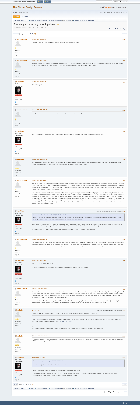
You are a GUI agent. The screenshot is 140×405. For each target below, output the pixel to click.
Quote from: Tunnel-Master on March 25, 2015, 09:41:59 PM (50, 215)
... (28, 34)
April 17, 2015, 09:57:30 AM (38, 357)
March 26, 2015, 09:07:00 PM (40, 239)
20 (32, 34)
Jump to (102, 392)
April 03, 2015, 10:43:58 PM (40, 288)
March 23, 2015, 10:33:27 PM (39, 131)
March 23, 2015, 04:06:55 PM (39, 81)
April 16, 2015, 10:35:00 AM (40, 336)
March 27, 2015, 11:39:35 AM (39, 260)
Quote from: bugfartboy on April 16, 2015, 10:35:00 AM (48, 361)
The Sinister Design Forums (27, 7)
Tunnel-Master (21, 39)
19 (30, 34)
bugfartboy (20, 159)
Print (124, 34)
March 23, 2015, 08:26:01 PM (40, 109)
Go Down (16, 34)
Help (113, 403)
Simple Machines (25, 403)
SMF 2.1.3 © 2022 (16, 403)
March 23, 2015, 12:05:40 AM (39, 60)
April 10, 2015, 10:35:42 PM (38, 310)
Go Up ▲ (126, 403)
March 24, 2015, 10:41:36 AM (40, 159)
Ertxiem (70, 20)
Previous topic (113, 29)
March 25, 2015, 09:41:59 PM (39, 180)
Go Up (15, 384)
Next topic (123, 29)
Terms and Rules (119, 403)
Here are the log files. (66, 321)
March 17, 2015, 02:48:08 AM (39, 39)
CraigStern (20, 81)
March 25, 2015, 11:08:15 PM (39, 211)
